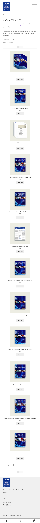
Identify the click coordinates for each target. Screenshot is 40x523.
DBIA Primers (6, 504)
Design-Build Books (7, 505)
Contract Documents (7, 501)
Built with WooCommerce (15, 515)
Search (20, 521)
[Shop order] (8, 39)
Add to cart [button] (20, 79)
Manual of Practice (7, 502)
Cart (31, 520)
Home (5, 14)
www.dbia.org (5, 492)
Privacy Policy (6, 515)
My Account (6, 521)
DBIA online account (21, 26)
